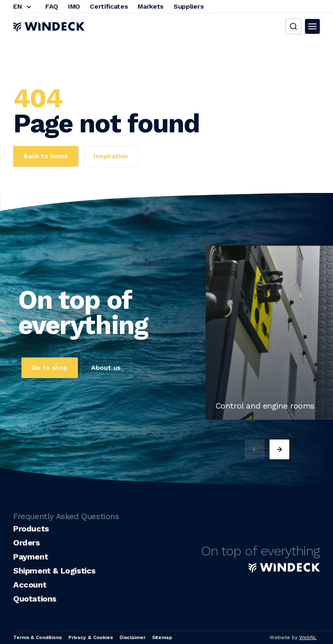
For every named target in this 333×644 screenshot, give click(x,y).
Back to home (45, 156)
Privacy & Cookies (90, 637)
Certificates (109, 6)
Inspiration (111, 156)
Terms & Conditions (37, 637)
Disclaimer (132, 637)
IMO (74, 6)
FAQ (51, 6)
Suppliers (189, 6)
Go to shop (50, 367)
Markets (151, 6)
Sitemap (162, 637)
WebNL (308, 637)
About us (106, 367)
